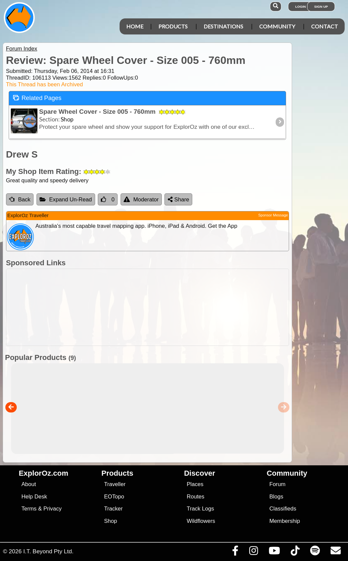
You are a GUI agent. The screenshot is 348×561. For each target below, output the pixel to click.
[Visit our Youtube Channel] (274, 552)
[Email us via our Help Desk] (335, 552)
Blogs (276, 496)
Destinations (223, 26)
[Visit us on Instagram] (253, 552)
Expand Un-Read (66, 199)
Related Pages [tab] (37, 97)
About (28, 484)
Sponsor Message (273, 215)
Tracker (113, 508)
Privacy (53, 508)
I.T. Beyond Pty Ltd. (48, 551)
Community (277, 26)
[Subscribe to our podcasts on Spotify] (314, 552)
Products (173, 26)
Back (19, 199)
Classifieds (282, 508)
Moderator (141, 199)
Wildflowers (201, 521)
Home (134, 26)
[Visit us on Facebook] (235, 552)
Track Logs (200, 508)
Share (178, 199)
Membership (284, 521)
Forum (277, 484)
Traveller (115, 484)
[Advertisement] (177, 307)
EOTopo (114, 496)
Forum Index (21, 48)
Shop (110, 521)
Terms (29, 508)
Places (195, 484)
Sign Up (321, 6)
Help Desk (34, 496)
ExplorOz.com (43, 473)
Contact (324, 26)
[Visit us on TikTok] (295, 552)
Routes (195, 496)
